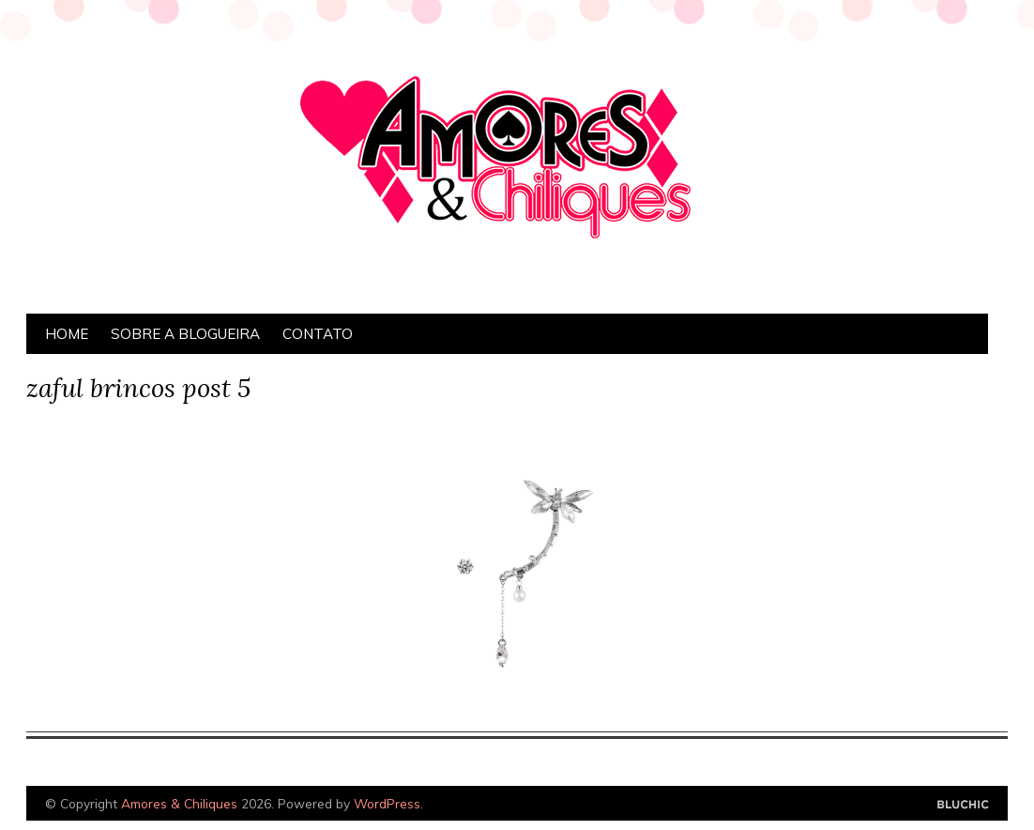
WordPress (387, 803)
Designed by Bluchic (963, 805)
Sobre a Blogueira (185, 334)
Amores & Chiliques (179, 803)
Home (66, 334)
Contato (317, 334)
